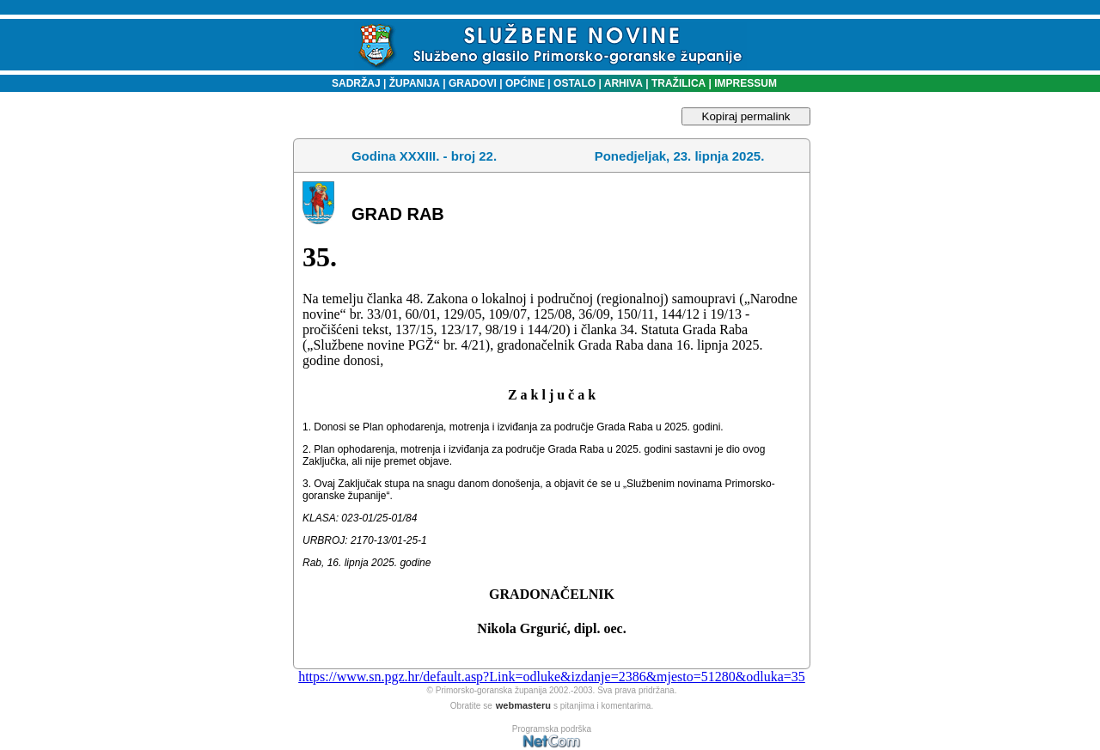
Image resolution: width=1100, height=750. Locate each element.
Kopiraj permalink (746, 116)
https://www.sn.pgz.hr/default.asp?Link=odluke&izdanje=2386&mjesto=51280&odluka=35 (551, 676)
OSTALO (574, 83)
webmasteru (523, 705)
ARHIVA (622, 83)
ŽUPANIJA (414, 83)
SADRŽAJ (352, 83)
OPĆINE (525, 83)
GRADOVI (473, 83)
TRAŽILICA (677, 83)
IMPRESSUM (745, 83)
